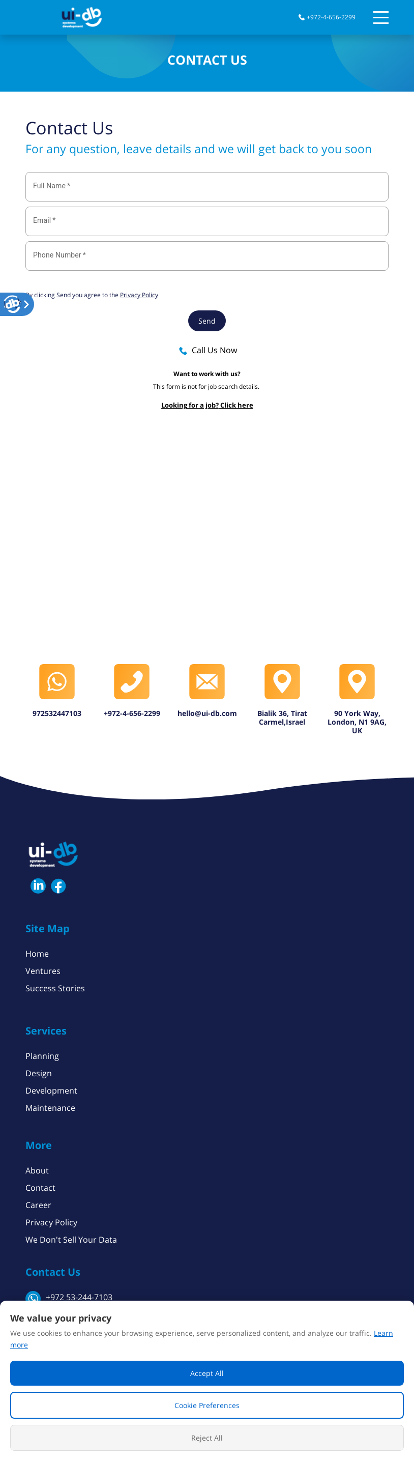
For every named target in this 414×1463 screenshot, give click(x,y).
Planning (42, 1056)
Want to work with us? (207, 373)
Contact (40, 1187)
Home (37, 953)
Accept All (207, 1373)
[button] (13, 304)
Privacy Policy (51, 1222)
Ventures (43, 971)
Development (51, 1090)
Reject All (207, 1438)
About (37, 1170)
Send (207, 321)
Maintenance (50, 1107)
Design (38, 1073)
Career (38, 1205)
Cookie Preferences (207, 1405)
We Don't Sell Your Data (71, 1239)
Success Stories (55, 988)
